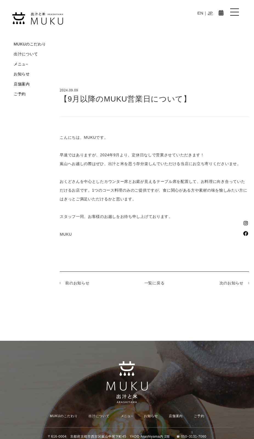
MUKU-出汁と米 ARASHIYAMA (37, 18)
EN (200, 13)
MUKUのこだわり (30, 44)
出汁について (26, 54)
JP (210, 13)
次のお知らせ (231, 283)
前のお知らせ (77, 283)
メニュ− (21, 64)
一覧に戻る (154, 283)
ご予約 (20, 94)
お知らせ (22, 74)
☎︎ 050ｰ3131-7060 (191, 436)
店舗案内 (22, 84)
